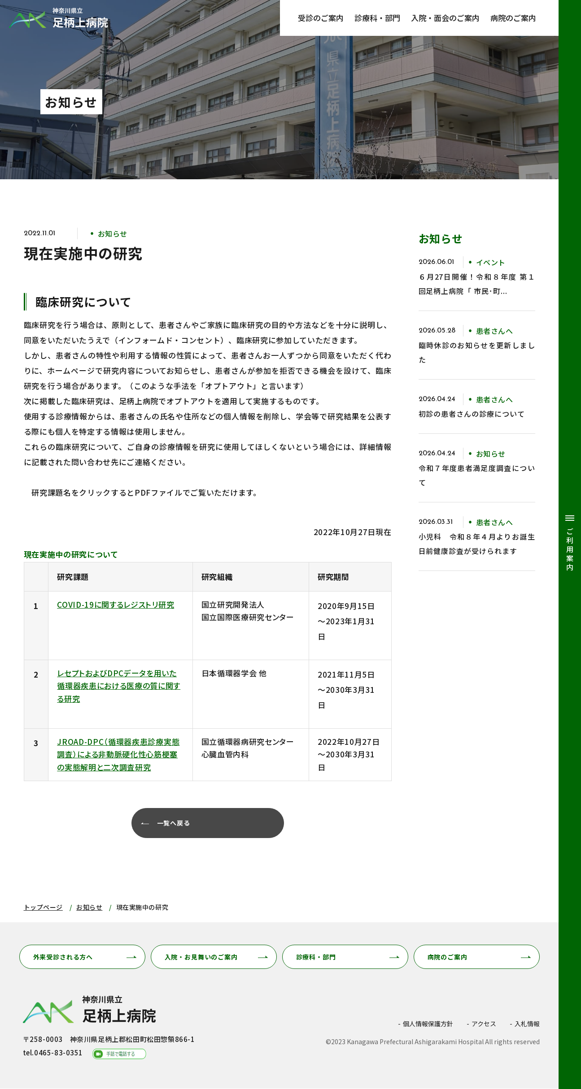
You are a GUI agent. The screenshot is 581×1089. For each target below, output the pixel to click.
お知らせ (89, 907)
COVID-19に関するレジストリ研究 (115, 604)
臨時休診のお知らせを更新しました (477, 352)
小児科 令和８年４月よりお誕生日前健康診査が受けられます (477, 543)
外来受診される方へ (63, 957)
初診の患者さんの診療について (472, 413)
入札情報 (527, 1024)
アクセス (484, 1024)
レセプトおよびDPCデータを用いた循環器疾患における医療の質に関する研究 (118, 685)
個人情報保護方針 (428, 1024)
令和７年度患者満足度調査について (477, 475)
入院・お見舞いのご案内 (201, 957)
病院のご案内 (513, 17)
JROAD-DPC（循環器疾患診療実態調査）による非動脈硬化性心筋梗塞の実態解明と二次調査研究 (118, 754)
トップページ (43, 907)
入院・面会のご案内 (445, 17)
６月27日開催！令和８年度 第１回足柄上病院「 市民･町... (477, 283)
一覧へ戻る (175, 823)
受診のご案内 (321, 17)
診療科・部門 (377, 17)
